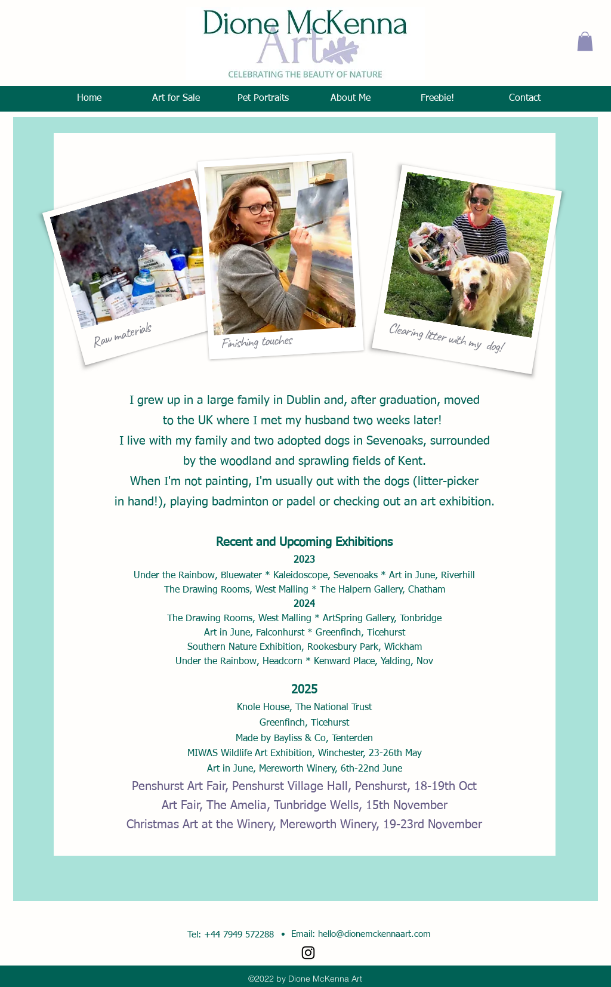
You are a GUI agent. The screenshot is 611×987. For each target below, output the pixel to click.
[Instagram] (308, 952)
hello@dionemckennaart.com (374, 934)
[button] (585, 41)
